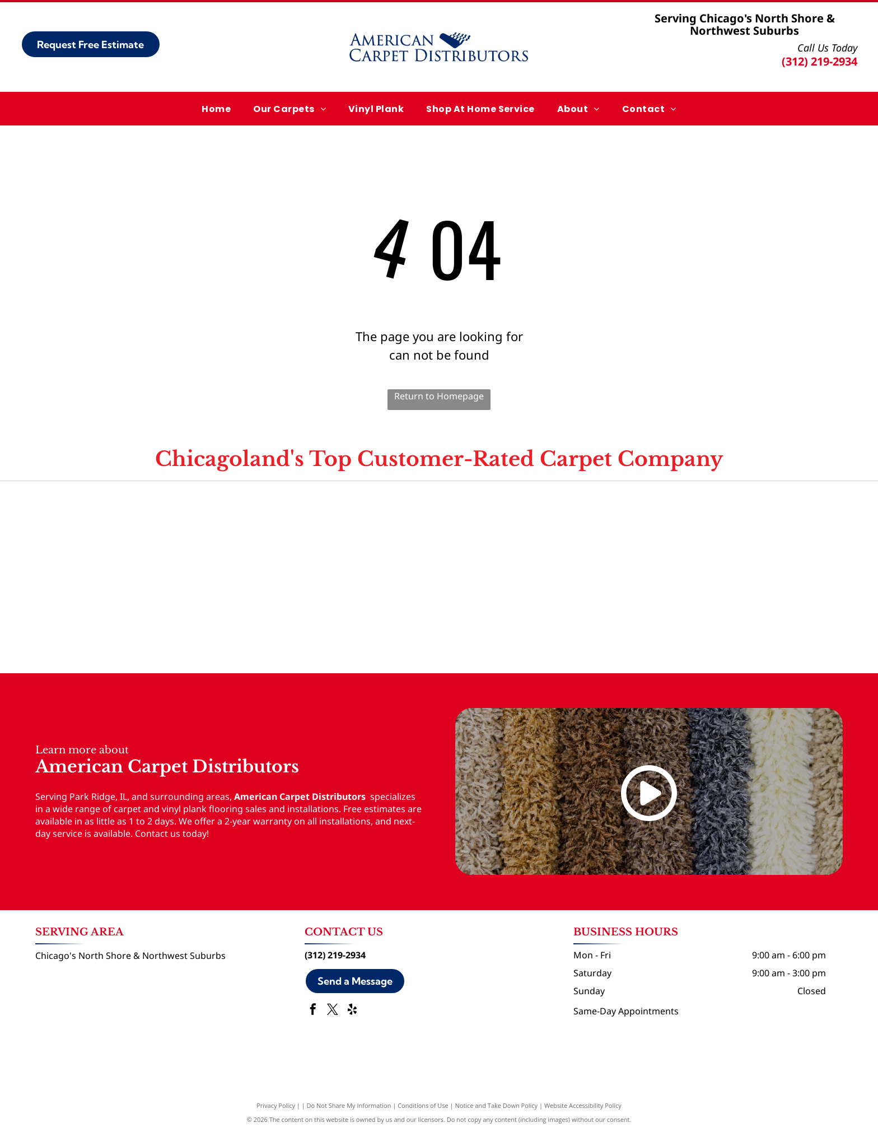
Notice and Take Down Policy (496, 1105)
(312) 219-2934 (819, 61)
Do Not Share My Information (349, 1105)
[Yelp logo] (704, 529)
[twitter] (332, 1011)
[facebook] (313, 1011)
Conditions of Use (423, 1105)
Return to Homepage (439, 396)
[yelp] (352, 1011)
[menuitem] (216, 108)
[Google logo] (173, 529)
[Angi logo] (439, 529)
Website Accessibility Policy (583, 1105)
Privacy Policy (275, 1105)
